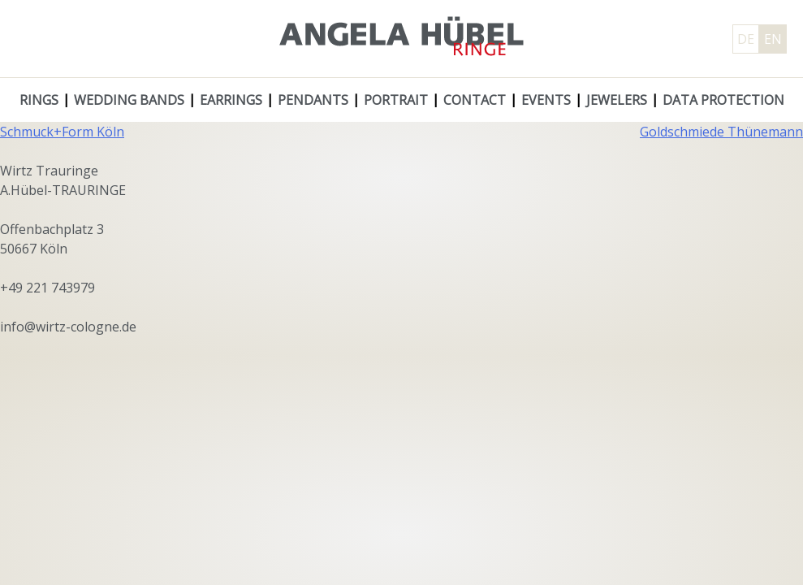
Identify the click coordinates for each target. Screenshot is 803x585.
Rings (38, 100)
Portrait (396, 100)
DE (745, 39)
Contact (474, 100)
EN (773, 39)
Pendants (313, 100)
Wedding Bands (129, 100)
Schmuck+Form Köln (62, 132)
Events (546, 100)
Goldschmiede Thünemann (721, 132)
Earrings (231, 100)
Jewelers (616, 100)
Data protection (723, 100)
